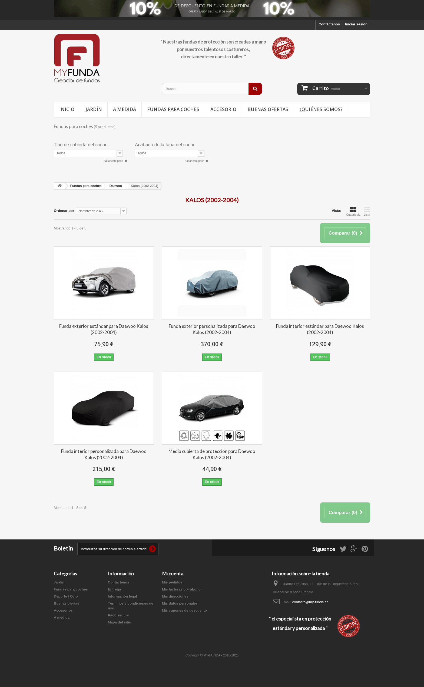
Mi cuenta (172, 573)
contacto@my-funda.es (310, 602)
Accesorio (223, 109)
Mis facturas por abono (181, 589)
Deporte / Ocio (66, 596)
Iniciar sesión (356, 24)
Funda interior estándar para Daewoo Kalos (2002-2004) (320, 329)
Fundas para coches (173, 109)
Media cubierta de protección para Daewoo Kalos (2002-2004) (211, 454)
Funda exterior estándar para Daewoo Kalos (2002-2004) (103, 329)
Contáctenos (329, 24)
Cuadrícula (353, 211)
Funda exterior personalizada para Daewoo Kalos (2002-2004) (212, 329)
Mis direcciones (175, 596)
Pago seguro (118, 615)
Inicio (66, 109)
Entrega (114, 589)
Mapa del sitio (119, 622)
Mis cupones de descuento (184, 610)
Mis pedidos (172, 582)
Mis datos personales (180, 603)
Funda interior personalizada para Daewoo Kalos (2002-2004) (104, 454)
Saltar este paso (114, 160)
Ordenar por (64, 211)
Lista (367, 211)
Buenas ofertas (267, 109)
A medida (124, 109)
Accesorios (63, 610)
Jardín (93, 109)
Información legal (122, 596)
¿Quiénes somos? (321, 109)
